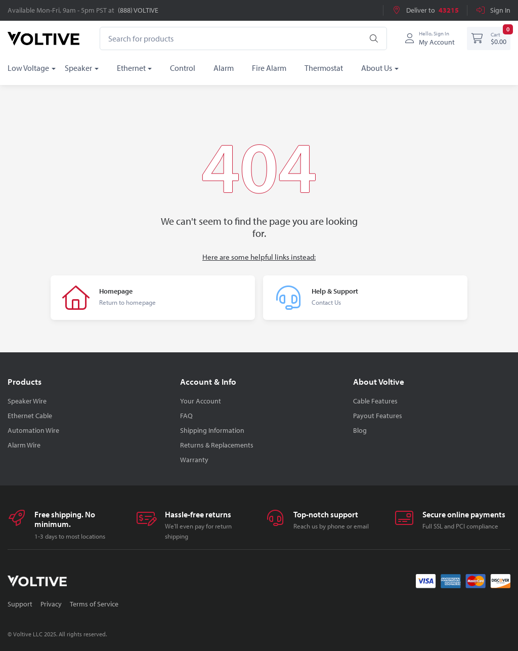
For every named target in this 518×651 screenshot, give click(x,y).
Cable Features (375, 400)
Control (182, 68)
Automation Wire (33, 430)
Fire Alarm (269, 68)
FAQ (186, 415)
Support (20, 603)
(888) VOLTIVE (138, 10)
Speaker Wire (27, 400)
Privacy (51, 603)
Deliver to (425, 10)
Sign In (493, 10)
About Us (376, 68)
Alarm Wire (24, 445)
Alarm (223, 68)
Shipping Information (212, 430)
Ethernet (131, 68)
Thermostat (324, 68)
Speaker (78, 68)
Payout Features (377, 415)
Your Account (200, 400)
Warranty (194, 459)
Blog (360, 430)
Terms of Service (94, 603)
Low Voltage (28, 68)
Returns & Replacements (216, 445)
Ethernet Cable (30, 415)
